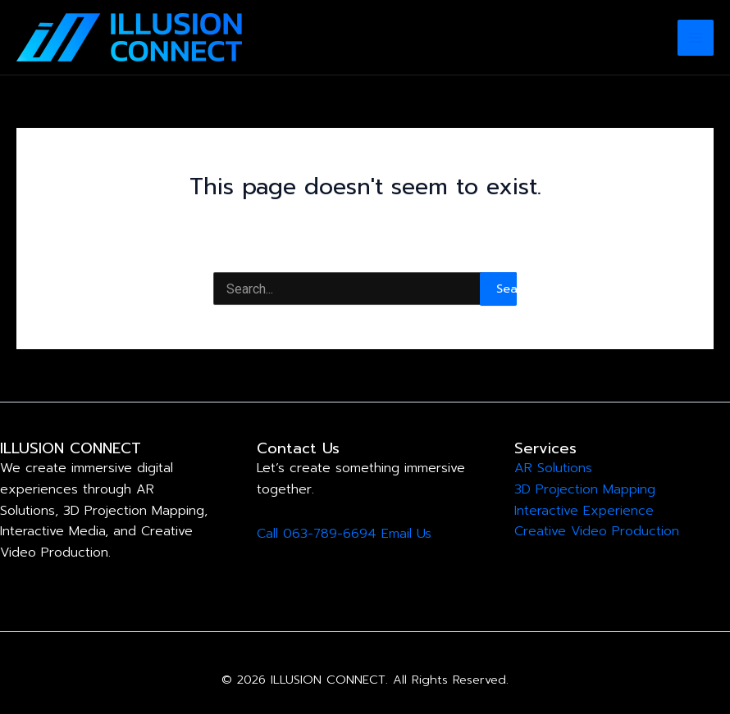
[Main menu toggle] (696, 38)
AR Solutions (553, 468)
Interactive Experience (584, 511)
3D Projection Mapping (584, 489)
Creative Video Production (596, 531)
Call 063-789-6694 (316, 533)
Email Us (406, 533)
